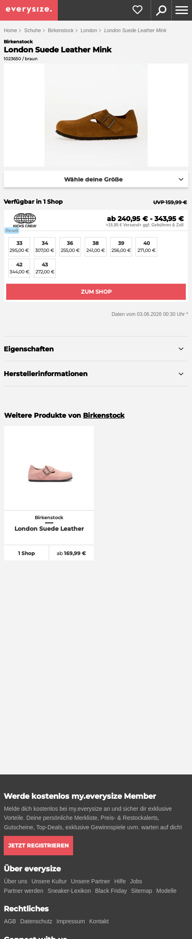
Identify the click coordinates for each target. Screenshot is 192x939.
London (89, 30)
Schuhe (32, 30)
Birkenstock (60, 30)
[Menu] (181, 10)
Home (10, 30)
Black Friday (111, 890)
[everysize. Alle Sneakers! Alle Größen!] (29, 10)
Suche (161, 10)
